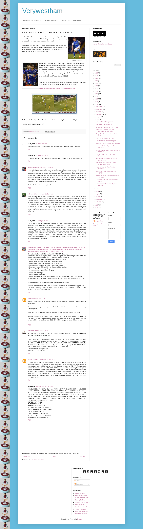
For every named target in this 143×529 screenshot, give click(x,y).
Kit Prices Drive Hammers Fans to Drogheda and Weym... (106, 163)
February (99, 199)
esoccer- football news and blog (102, 44)
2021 (96, 86)
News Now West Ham (81, 511)
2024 (96, 78)
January (99, 202)
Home (54, 456)
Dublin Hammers (80, 493)
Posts (77, 480)
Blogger (79, 519)
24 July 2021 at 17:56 (46, 331)
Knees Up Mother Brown (82, 498)
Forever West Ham (80, 509)
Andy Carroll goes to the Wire (105, 138)
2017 (96, 96)
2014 (96, 104)
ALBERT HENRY (33, 359)
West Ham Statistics (81, 514)
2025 (96, 75)
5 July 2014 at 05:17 (42, 144)
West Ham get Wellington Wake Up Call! (108, 143)
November (99, 109)
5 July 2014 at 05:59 (42, 155)
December (99, 106)
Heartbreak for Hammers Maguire (106, 141)
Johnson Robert (33, 194)
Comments (79, 484)
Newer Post (26, 456)
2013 (96, 205)
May (97, 191)
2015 (96, 101)
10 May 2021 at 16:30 (38, 298)
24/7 (103, 36)
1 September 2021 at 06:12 (47, 359)
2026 (96, 73)
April (97, 194)
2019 (96, 91)
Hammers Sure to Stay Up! (104, 124)
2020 (96, 88)
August (98, 117)
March (98, 196)
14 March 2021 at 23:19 (56, 251)
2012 (96, 207)
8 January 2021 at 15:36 (43, 221)
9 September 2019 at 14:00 (44, 167)
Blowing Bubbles (80, 500)
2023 (96, 81)
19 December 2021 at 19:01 (44, 386)
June (98, 189)
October (99, 112)
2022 (96, 83)
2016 (96, 99)
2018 (96, 94)
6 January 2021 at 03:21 (46, 194)
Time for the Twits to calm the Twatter (107, 127)
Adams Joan (32, 167)
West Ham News (98, 36)
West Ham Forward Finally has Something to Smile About (105, 130)
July (97, 119)
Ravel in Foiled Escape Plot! (104, 122)
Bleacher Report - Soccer (82, 502)
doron (30, 298)
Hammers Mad (79, 504)
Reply (29, 149)
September (99, 114)
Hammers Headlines (81, 495)
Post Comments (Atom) (37, 460)
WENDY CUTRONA (34, 331)
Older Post (82, 456)
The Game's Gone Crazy (82, 507)
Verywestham (42, 10)
